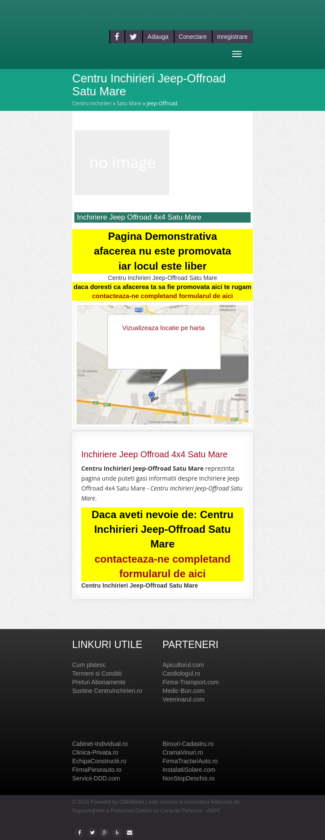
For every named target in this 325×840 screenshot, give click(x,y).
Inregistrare (232, 36)
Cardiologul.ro (181, 673)
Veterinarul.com (183, 699)
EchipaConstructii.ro (99, 761)
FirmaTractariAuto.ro (190, 761)
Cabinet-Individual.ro (99, 743)
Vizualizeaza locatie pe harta (163, 327)
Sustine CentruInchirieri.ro (107, 690)
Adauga (157, 36)
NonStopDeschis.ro (188, 778)
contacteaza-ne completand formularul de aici (162, 295)
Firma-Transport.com (190, 682)
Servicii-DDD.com (96, 778)
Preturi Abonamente (99, 682)
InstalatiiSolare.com (188, 769)
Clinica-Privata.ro (95, 752)
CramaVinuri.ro (182, 752)
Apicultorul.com (183, 664)
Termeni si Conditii (96, 673)
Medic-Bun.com (183, 690)
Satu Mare (129, 103)
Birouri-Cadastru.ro (187, 743)
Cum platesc (89, 664)
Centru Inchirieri (92, 103)
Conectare (193, 36)
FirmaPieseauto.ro (96, 769)
